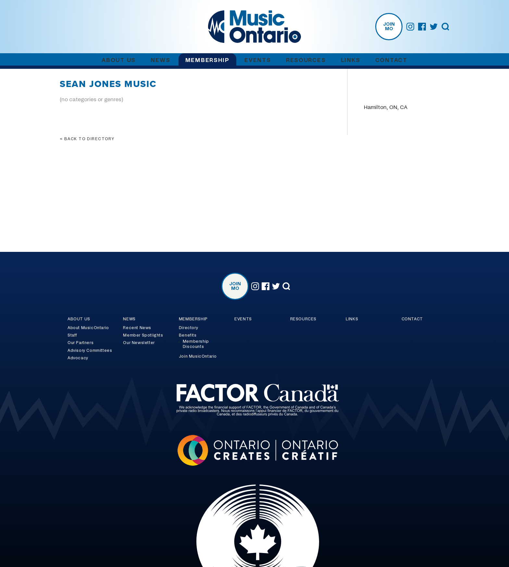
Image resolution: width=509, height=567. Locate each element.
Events (257, 60)
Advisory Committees (90, 350)
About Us (119, 60)
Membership (207, 60)
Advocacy (78, 358)
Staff (72, 335)
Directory (188, 328)
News (160, 60)
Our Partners (80, 343)
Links (350, 60)
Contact (391, 60)
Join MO (389, 26)
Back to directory (89, 139)
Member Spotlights (143, 335)
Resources (306, 60)
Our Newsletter (139, 343)
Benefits (188, 335)
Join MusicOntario (198, 356)
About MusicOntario (88, 328)
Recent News (137, 328)
